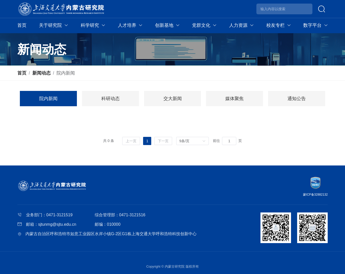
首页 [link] (21, 73)
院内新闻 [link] (66, 73)
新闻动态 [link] (41, 73)
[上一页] (131, 141)
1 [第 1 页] (147, 141)
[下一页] (163, 141)
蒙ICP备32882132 (315, 194)
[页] (229, 141)
